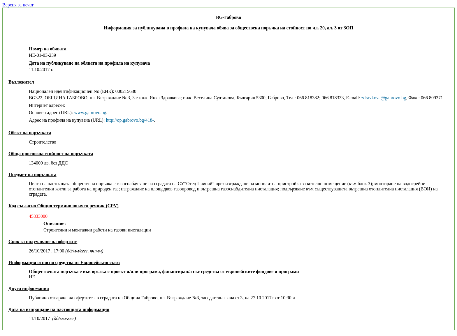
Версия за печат (18, 4)
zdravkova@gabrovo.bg (383, 97)
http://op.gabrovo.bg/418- (130, 120)
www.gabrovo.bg (90, 112)
